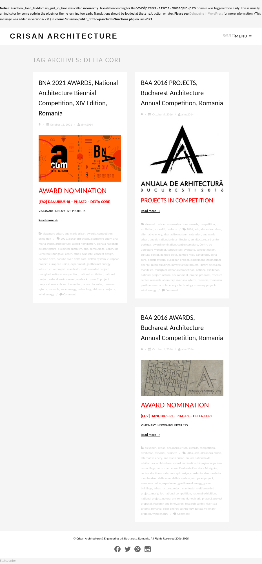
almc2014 (85, 125)
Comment (67, 295)
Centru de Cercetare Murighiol (198, 469)
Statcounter (8, 561)
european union (59, 264)
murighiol (45, 274)
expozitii (160, 229)
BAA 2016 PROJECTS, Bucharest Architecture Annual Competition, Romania (182, 93)
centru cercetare (187, 245)
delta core (80, 259)
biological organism (70, 249)
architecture (63, 244)
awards (91, 234)
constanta (196, 474)
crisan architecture (66, 36)
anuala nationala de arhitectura (169, 240)
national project (151, 275)
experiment (77, 264)
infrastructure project (52, 269)
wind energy (46, 295)
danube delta (47, 259)
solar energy (68, 289)
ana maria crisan (75, 234)
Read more (48, 221)
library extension (210, 265)
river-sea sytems (186, 280)
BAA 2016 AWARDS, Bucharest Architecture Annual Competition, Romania (182, 328)
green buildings (160, 265)
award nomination (83, 244)
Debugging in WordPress (206, 13)
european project (178, 260)
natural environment (62, 279)
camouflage (97, 249)
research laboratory (162, 280)
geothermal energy (98, 264)
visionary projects (104, 289)
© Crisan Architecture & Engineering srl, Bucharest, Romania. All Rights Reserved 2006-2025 (131, 539)
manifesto (73, 269)
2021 (64, 239)
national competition (65, 274)
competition (104, 234)
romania (54, 289)
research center (92, 284)
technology (84, 289)
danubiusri (202, 255)
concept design (103, 254)
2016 (190, 229)
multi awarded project (95, 269)
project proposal (200, 275)
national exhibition (91, 274)
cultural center (150, 255)
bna (86, 249)
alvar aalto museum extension (182, 235)
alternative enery (101, 239)
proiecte (172, 229)
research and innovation (66, 284)
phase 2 (94, 279)
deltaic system (97, 259)
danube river (64, 259)
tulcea (199, 509)
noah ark (81, 279)
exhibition (45, 239)
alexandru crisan (53, 234)
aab (196, 229)
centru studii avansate (79, 254)
